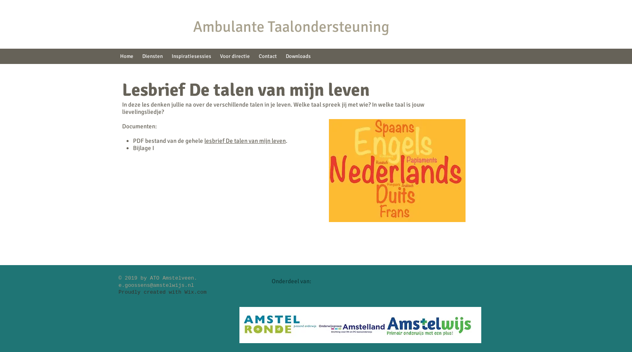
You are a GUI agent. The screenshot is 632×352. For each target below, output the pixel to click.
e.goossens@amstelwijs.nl (156, 285)
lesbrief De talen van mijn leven (245, 140)
